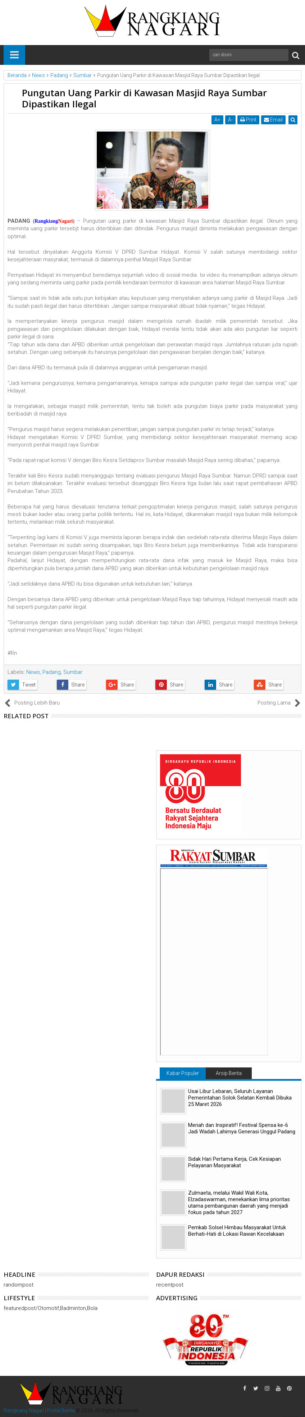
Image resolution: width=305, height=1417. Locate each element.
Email (273, 120)
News (33, 672)
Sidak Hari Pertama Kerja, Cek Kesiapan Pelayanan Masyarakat (234, 1162)
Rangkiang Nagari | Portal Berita (39, 1410)
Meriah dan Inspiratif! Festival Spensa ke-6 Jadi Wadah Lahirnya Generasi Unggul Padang (241, 1128)
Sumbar (72, 672)
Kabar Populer (183, 1073)
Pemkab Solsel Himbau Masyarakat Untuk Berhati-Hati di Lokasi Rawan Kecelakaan (237, 1230)
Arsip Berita (229, 1073)
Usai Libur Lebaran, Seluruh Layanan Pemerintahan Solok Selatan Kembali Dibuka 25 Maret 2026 (240, 1097)
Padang (51, 672)
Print (249, 120)
